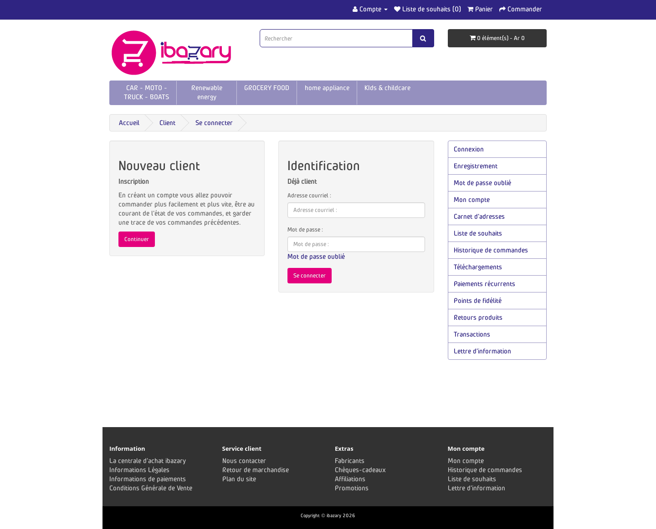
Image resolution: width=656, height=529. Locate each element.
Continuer (136, 239)
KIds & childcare (387, 87)
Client (167, 122)
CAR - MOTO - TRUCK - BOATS (146, 92)
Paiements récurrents (484, 283)
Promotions (352, 488)
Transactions (472, 334)
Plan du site (239, 479)
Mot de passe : (305, 229)
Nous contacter (244, 460)
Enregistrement (475, 166)
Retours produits (478, 317)
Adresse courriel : (309, 195)
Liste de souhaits (478, 233)
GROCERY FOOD (266, 87)
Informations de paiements (147, 479)
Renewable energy (206, 92)
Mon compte (472, 199)
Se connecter (214, 122)
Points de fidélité (478, 300)
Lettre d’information (482, 351)
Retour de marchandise (255, 470)
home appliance (327, 87)
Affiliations (350, 479)
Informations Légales (139, 470)
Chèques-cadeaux (360, 470)
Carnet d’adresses (479, 216)
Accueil (129, 122)
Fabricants (349, 460)
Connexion (469, 149)
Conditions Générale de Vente (150, 488)
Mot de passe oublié (316, 256)
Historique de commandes (491, 250)
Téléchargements (478, 267)
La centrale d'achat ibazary (147, 460)
